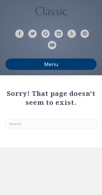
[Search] (51, 123)
